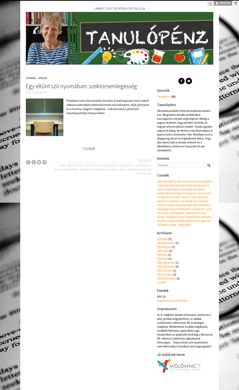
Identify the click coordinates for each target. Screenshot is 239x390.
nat (182, 201)
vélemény (206, 217)
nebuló (189, 201)
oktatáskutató (183, 205)
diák (179, 181)
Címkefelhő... (185, 225)
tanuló (161, 217)
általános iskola (166, 221)
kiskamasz (199, 189)
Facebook (181, 81)
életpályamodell (184, 221)
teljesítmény (193, 217)
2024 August (164, 247)
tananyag (162, 213)
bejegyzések (164, 300)
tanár (182, 217)
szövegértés (197, 209)
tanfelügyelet (143, 165)
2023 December (166, 262)
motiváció (202, 197)
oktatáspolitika (109, 165)
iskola (62, 165)
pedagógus (163, 209)
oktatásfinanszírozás (91, 169)
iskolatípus (111, 169)
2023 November (166, 266)
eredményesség (191, 181)
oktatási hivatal (166, 205)
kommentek (180, 300)
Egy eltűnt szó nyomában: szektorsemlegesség (81, 86)
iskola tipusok (143, 173)
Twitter (189, 81)
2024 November (166, 243)
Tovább (88, 149)
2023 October (165, 270)
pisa (173, 209)
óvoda (172, 225)
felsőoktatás (177, 185)
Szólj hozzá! (144, 160)
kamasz (177, 189)
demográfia (169, 181)
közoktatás (173, 197)
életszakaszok (202, 221)
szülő (209, 209)
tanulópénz (91, 165)
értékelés (162, 225)
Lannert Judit (188, 197)
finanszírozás (193, 185)
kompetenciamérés (185, 193)
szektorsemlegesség (139, 169)
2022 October (165, 274)
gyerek (205, 185)
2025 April (162, 239)
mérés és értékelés (168, 201)
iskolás (168, 189)
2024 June (163, 251)
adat (159, 181)
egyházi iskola (75, 165)
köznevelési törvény (66, 169)
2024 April (162, 259)
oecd (196, 201)
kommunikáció (165, 193)
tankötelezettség (195, 213)
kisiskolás (187, 189)
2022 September (166, 278)
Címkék (30, 78)
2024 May (162, 255)
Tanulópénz (164, 96)
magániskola (126, 165)
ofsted (42, 78)
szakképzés (183, 209)
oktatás (204, 201)
